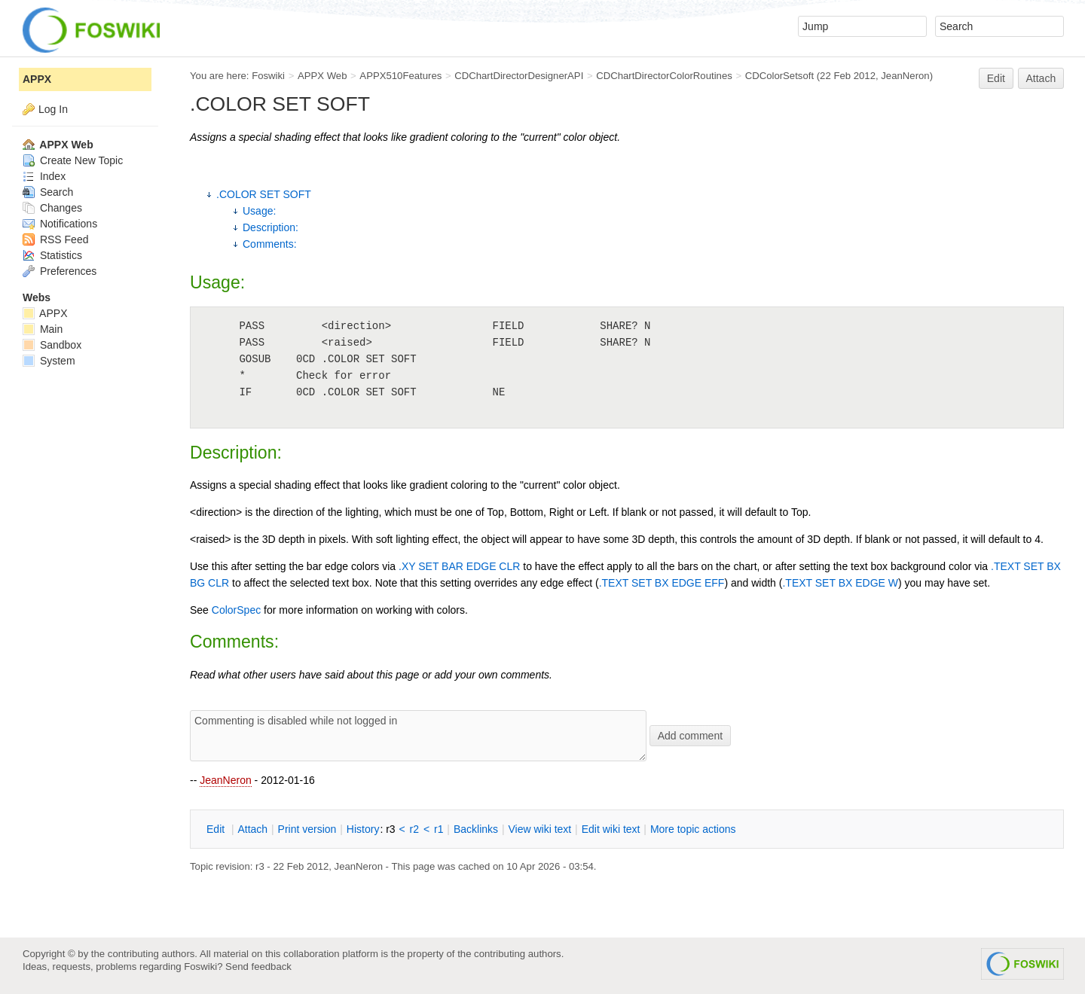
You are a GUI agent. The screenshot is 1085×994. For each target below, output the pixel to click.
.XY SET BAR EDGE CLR (459, 566)
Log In (53, 109)
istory (363, 829)
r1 (438, 829)
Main (43, 329)
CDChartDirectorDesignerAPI (518, 75)
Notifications (60, 224)
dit (217, 829)
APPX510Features (400, 75)
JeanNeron (226, 780)
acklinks (476, 829)
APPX (37, 79)
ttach (252, 829)
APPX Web (322, 75)
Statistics (52, 255)
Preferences (59, 271)
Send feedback (258, 966)
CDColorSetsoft (779, 75)
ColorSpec (236, 610)
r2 (414, 829)
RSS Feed (55, 239)
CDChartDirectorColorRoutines (664, 75)
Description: (270, 227)
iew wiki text (539, 829)
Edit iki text (611, 829)
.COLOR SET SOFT (263, 194)
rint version (307, 829)
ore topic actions (693, 829)
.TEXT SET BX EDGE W (840, 583)
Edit (996, 78)
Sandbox (52, 345)
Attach (1041, 78)
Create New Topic (73, 160)
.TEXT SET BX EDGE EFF (662, 583)
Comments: (270, 244)
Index (44, 176)
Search (48, 192)
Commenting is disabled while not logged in (418, 735)
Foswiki (268, 75)
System (49, 361)
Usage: (259, 211)
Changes (52, 208)
